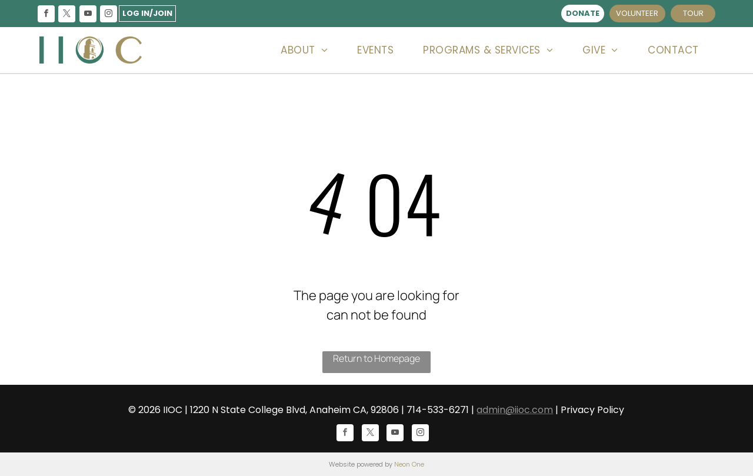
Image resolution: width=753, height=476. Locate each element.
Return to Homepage (376, 358)
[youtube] (88, 15)
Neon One (409, 464)
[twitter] (67, 15)
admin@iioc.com (515, 410)
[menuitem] (304, 50)
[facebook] (46, 15)
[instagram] (108, 15)
